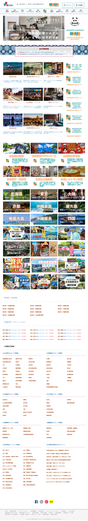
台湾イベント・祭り (36, 514)
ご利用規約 (63, 511)
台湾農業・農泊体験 (24, 514)
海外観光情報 (46, 514)
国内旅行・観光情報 (10, 297)
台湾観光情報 (58, 512)
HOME (6, 511)
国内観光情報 (35, 512)
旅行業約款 (41, 511)
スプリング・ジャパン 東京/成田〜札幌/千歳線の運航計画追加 (39, 52)
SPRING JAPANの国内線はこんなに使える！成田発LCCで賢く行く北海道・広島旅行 (44, 54)
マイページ (67, 5)
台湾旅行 (51, 512)
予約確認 (79, 5)
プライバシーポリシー (23, 511)
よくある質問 (71, 511)
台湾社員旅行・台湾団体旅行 (11, 514)
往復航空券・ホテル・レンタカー (15, 322)
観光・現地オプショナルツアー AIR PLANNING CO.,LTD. (42, 519)
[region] (33, 28)
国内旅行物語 (44, 512)
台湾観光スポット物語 (68, 512)
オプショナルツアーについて (52, 511)
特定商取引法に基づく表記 (11, 512)
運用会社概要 (13, 511)
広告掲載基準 (33, 511)
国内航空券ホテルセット (24, 512)
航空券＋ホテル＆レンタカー (15, 330)
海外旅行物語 (54, 514)
